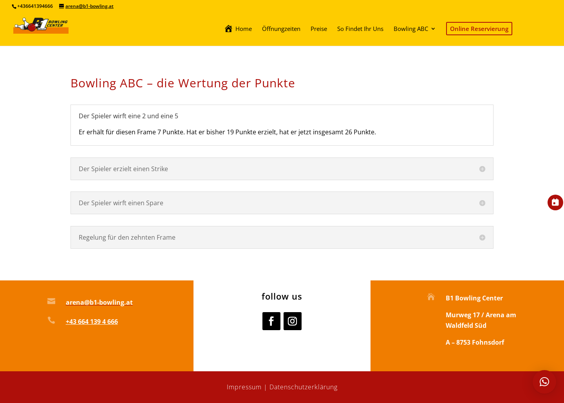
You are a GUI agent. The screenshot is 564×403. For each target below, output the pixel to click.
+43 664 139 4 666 (92, 321)
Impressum (244, 387)
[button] (544, 382)
